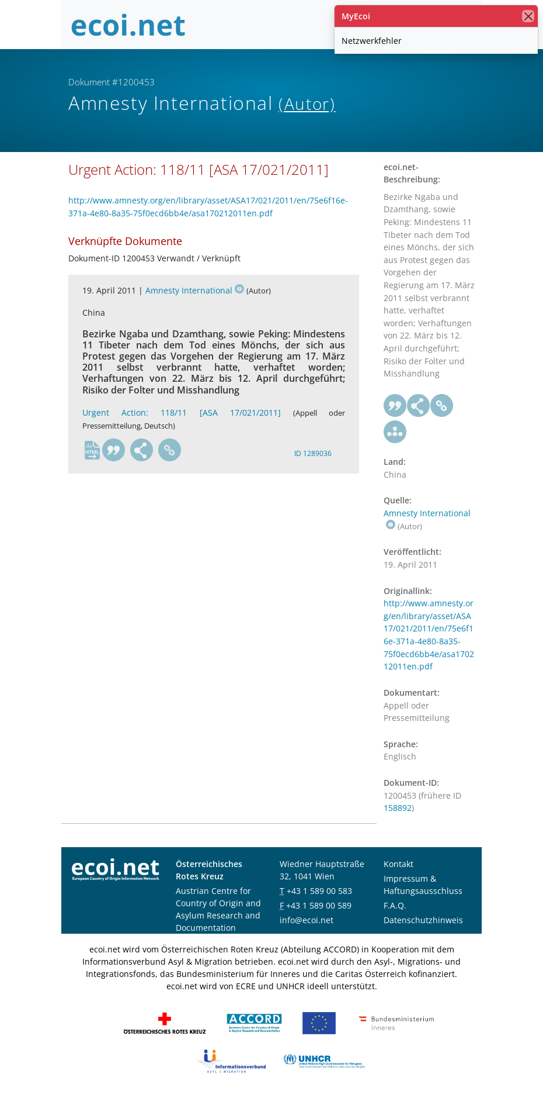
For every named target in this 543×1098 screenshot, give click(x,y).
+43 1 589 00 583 (319, 890)
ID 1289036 (313, 453)
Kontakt (398, 863)
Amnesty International (194, 290)
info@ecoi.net (306, 920)
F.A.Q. (395, 905)
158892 (398, 807)
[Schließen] (528, 16)
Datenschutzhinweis (423, 920)
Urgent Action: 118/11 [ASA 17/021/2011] (181, 412)
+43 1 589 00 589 (318, 905)
